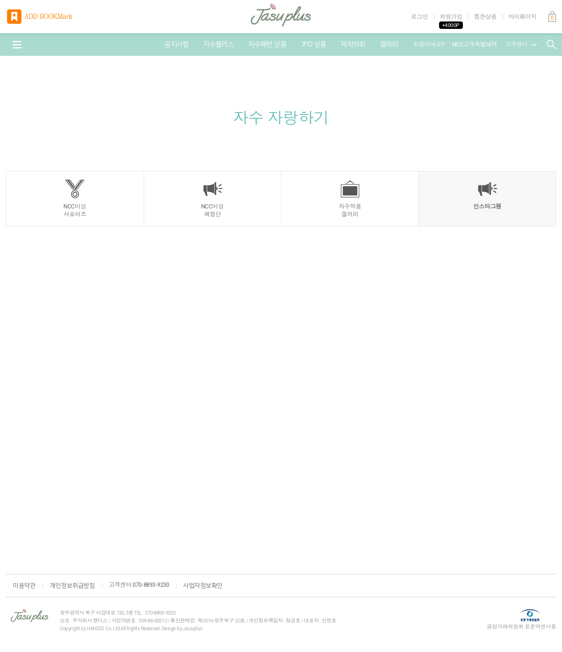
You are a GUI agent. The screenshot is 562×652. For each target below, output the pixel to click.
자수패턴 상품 (267, 44)
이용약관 (24, 585)
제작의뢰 (353, 44)
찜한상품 (485, 16)
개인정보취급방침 (72, 585)
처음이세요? (429, 44)
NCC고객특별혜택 (475, 44)
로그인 (419, 16)
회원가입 (451, 16)
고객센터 (521, 44)
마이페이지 (523, 16)
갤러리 (389, 44)
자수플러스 (218, 44)
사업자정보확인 (203, 585)
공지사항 (176, 44)
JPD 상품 (313, 44)
